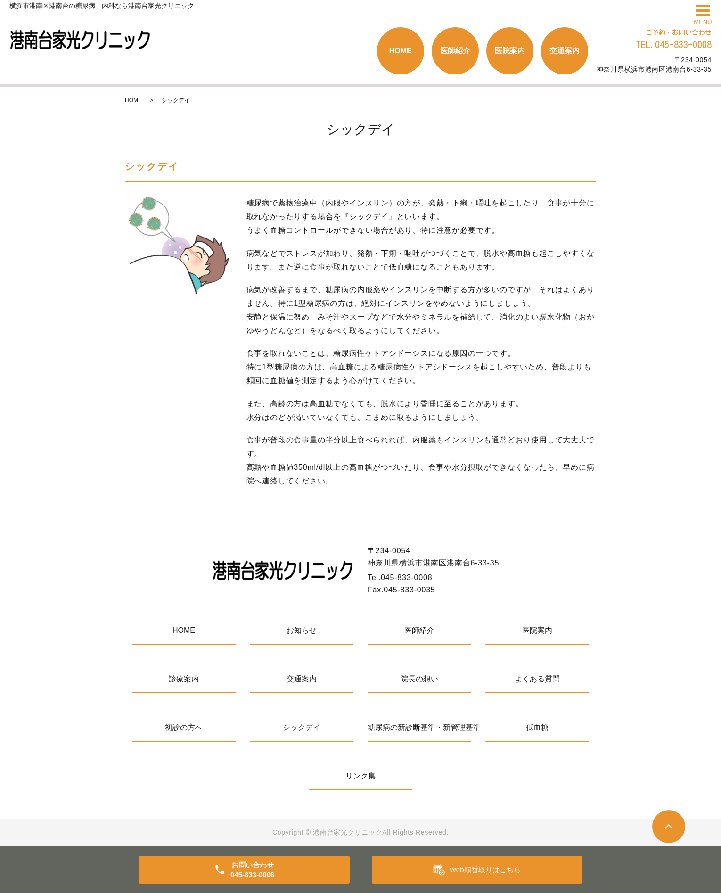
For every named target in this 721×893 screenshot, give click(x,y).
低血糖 (537, 727)
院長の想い (419, 679)
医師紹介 (455, 51)
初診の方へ (184, 727)
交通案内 (564, 51)
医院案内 (510, 51)
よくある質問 (537, 679)
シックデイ (301, 727)
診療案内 (184, 679)
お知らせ (302, 630)
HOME (400, 51)
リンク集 (360, 776)
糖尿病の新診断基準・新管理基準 (419, 727)
